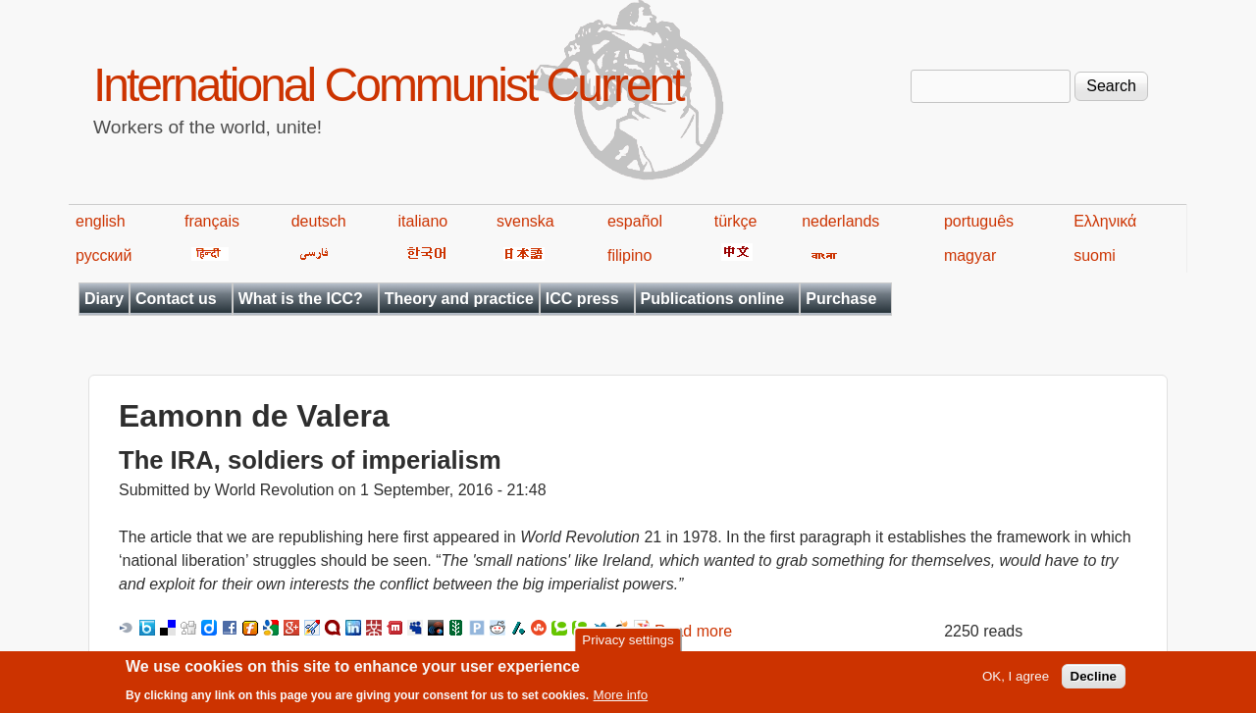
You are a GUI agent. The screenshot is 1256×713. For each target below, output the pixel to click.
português (979, 221)
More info (621, 699)
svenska (525, 221)
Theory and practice (459, 298)
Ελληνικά (1104, 221)
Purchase (841, 298)
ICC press (582, 298)
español (634, 221)
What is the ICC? (300, 298)
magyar (970, 255)
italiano (423, 221)
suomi (1094, 255)
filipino (629, 255)
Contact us (176, 298)
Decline (1094, 681)
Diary (104, 298)
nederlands (840, 221)
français (211, 221)
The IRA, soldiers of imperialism (310, 460)
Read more (693, 631)
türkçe (736, 221)
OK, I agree (1015, 681)
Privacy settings (627, 644)
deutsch (318, 221)
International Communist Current (388, 85)
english (101, 221)
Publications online (713, 298)
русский (103, 255)
